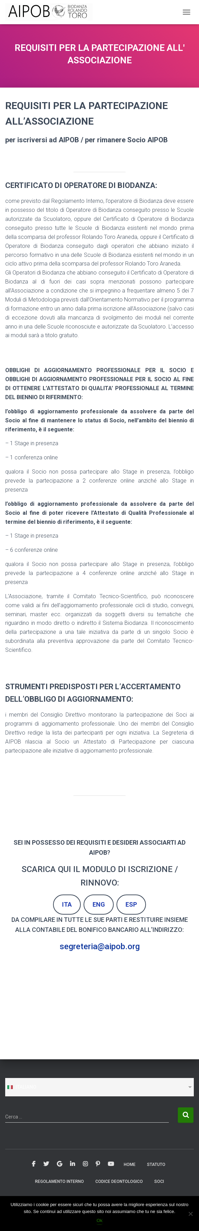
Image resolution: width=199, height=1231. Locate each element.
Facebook (33, 1164)
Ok (100, 1220)
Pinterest (97, 1164)
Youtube (111, 1164)
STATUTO (156, 1164)
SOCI (159, 1181)
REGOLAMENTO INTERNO (59, 1181)
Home (130, 1164)
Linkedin (72, 1164)
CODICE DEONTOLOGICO (119, 1181)
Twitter (46, 1164)
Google (59, 1164)
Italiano (21, 1087)
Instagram (85, 1164)
